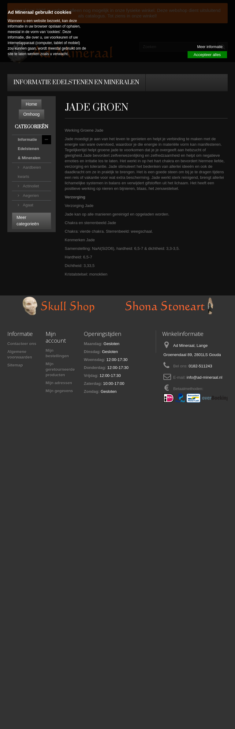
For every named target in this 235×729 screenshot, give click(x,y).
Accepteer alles (207, 54)
